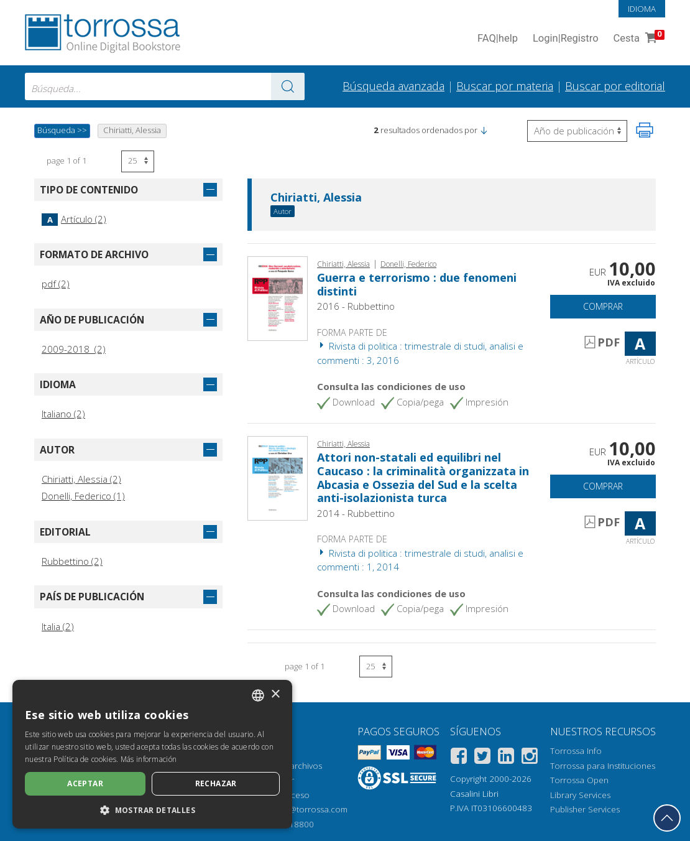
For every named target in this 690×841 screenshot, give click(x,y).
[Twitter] (482, 758)
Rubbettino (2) (72, 561)
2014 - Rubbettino (356, 513)
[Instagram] (529, 758)
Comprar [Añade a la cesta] (603, 306)
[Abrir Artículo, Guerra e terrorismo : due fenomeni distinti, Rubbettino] (277, 297)
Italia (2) (58, 626)
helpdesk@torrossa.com (300, 809)
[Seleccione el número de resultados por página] (137, 161)
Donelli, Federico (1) (83, 496)
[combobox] (165, 86)
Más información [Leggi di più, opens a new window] (149, 759)
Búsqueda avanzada (393, 85)
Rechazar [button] (216, 783)
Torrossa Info (576, 750)
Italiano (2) (63, 413)
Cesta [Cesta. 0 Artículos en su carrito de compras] (638, 39)
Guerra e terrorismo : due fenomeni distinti (417, 284)
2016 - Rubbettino (356, 306)
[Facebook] (458, 758)
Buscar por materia (504, 85)
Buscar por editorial (615, 85)
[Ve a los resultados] (288, 86)
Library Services (580, 795)
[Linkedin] (506, 758)
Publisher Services (585, 809)
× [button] (275, 694)
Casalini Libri (474, 793)
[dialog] (152, 754)
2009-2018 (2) (74, 349)
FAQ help (497, 39)
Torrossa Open (579, 780)
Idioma (642, 8)
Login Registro (566, 39)
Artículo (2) (74, 219)
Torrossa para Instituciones (602, 765)
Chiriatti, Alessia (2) (81, 479)
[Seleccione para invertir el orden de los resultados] (577, 131)
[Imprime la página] (644, 130)
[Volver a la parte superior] (667, 818)
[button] (483, 130)
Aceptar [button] (85, 783)
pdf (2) (56, 283)
